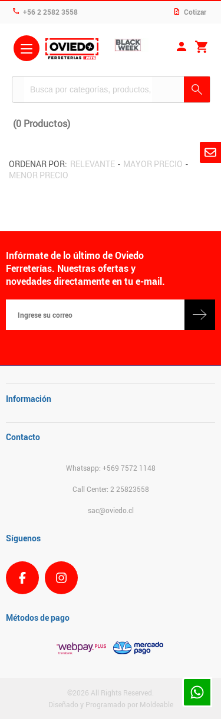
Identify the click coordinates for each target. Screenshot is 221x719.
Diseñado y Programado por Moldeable (110, 704)
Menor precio (38, 175)
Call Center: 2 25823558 (110, 489)
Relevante (92, 163)
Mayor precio (153, 163)
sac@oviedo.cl (111, 510)
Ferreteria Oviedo (71, 50)
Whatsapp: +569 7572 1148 (111, 467)
